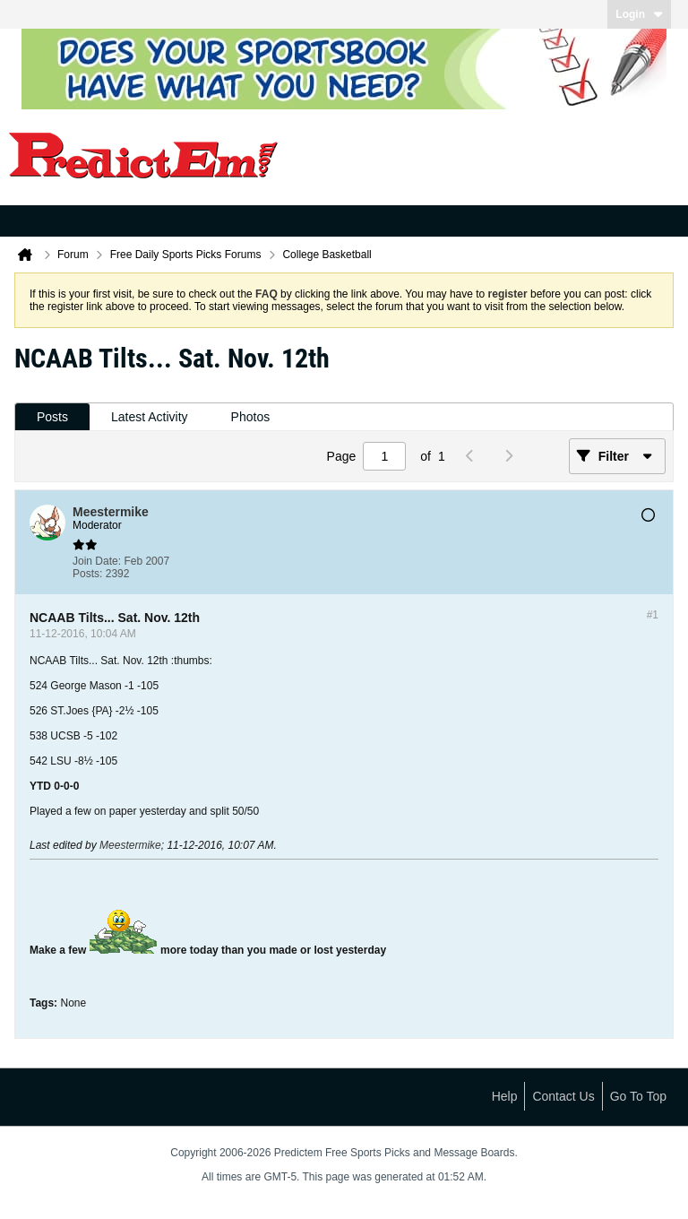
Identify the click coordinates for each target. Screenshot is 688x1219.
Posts (52, 417)
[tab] (52, 417)
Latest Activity (149, 417)
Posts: (87, 573)
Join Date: (97, 561)
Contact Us (563, 1096)
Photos (251, 417)
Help (505, 1096)
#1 (652, 615)
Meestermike (130, 845)
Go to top (638, 1096)
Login (639, 14)
